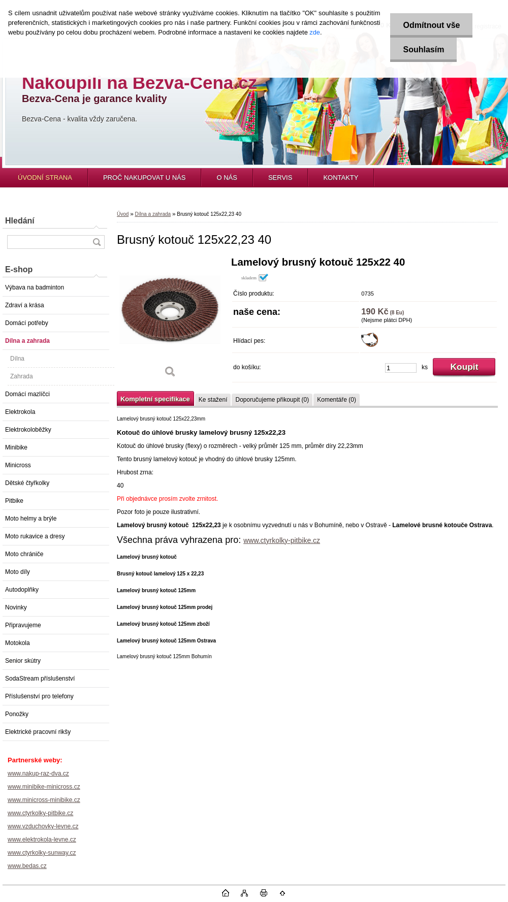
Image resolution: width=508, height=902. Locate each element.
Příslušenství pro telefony (39, 696)
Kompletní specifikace (155, 399)
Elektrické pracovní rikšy (38, 731)
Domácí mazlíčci (27, 394)
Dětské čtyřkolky (27, 483)
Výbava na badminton (34, 287)
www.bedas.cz (27, 865)
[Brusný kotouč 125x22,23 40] (170, 320)
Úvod (123, 214)
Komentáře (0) (336, 399)
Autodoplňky (22, 589)
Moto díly (17, 571)
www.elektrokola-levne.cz (42, 839)
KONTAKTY (340, 177)
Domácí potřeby (26, 323)
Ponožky (16, 714)
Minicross (18, 465)
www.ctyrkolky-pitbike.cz (40, 813)
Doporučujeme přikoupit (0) (272, 399)
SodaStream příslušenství (40, 678)
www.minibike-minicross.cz (44, 786)
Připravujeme (23, 625)
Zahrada (21, 376)
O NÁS (226, 177)
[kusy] (401, 368)
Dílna (17, 358)
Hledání (20, 220)
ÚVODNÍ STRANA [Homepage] (45, 177)
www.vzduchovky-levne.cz (43, 826)
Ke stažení (213, 399)
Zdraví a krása (24, 305)
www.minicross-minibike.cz (44, 799)
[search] (96, 242)
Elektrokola (20, 411)
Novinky (16, 607)
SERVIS (280, 177)
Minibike (16, 447)
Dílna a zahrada (27, 340)
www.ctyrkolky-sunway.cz (42, 852)
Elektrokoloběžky (28, 429)
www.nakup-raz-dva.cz (38, 773)
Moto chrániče (24, 554)
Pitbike (14, 500)
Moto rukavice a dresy (35, 536)
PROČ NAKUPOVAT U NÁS (144, 177)
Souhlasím (423, 49)
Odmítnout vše (431, 25)
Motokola (17, 643)
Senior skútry (23, 660)
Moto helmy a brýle (30, 518)
